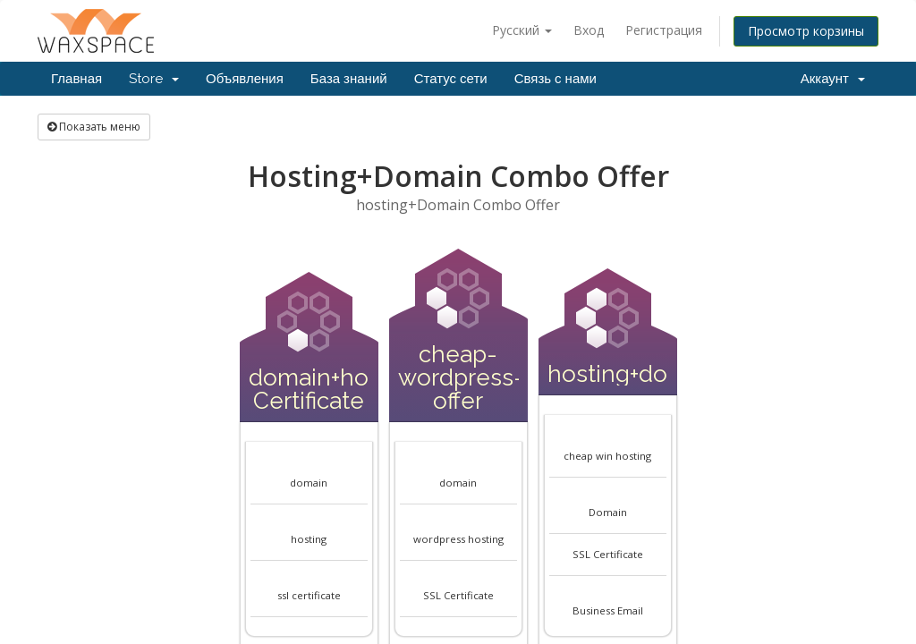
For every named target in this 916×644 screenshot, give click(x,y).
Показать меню (93, 126)
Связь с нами (555, 79)
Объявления (245, 79)
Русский (522, 29)
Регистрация (663, 29)
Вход (588, 29)
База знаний (348, 79)
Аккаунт (833, 79)
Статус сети (451, 79)
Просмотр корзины (806, 30)
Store (154, 79)
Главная (76, 79)
